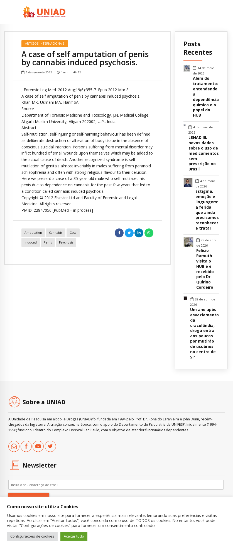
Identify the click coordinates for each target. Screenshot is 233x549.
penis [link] (48, 242)
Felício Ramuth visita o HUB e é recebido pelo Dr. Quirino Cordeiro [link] (205, 269)
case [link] (73, 232)
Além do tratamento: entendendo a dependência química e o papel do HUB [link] (206, 97)
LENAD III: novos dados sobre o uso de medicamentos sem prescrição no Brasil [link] (203, 153)
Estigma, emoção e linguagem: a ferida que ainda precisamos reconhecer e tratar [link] (207, 210)
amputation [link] (33, 232)
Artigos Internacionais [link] (45, 43)
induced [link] (30, 242)
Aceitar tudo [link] (74, 536)
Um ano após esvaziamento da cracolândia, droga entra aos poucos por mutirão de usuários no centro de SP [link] (204, 333)
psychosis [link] (66, 242)
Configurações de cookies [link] (32, 536)
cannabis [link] (55, 232)
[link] (44, 12)
